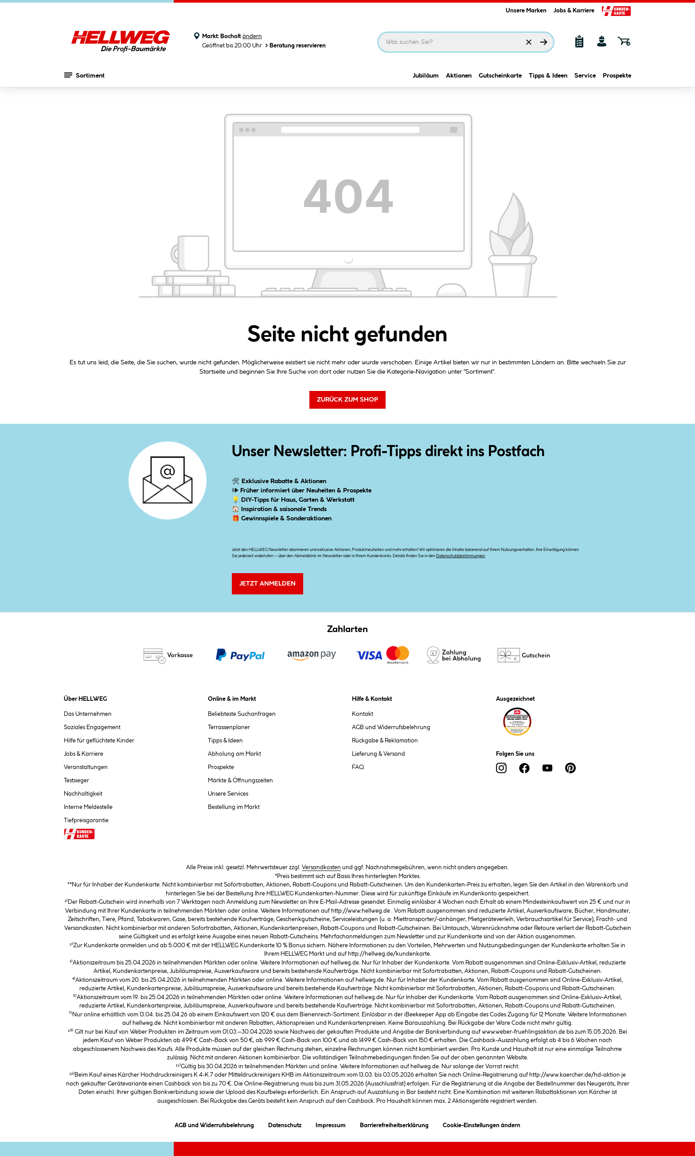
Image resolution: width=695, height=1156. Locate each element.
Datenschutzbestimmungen (460, 556)
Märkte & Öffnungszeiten (240, 780)
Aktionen (459, 78)
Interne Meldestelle (88, 807)
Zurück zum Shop (347, 400)
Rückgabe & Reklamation (385, 740)
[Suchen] (543, 42)
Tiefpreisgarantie (86, 820)
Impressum (331, 1124)
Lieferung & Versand (378, 754)
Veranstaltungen (86, 767)
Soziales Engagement (92, 727)
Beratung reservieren (295, 45)
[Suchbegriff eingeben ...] (465, 42)
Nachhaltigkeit (83, 794)
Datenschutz (284, 1124)
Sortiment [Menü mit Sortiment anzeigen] (84, 78)
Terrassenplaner (229, 727)
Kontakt (362, 714)
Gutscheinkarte (500, 78)
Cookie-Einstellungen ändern (481, 1124)
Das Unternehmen (88, 714)
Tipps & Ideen (548, 78)
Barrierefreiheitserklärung (394, 1124)
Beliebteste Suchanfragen (242, 714)
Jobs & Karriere (574, 10)
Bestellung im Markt (234, 807)
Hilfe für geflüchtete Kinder (99, 740)
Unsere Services (228, 794)
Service (585, 78)
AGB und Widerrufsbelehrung (391, 727)
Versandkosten (321, 867)
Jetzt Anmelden (267, 584)
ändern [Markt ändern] (252, 36)
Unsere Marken (526, 10)
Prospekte (617, 78)
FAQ (358, 767)
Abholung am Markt (234, 754)
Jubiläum (426, 78)
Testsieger (76, 780)
